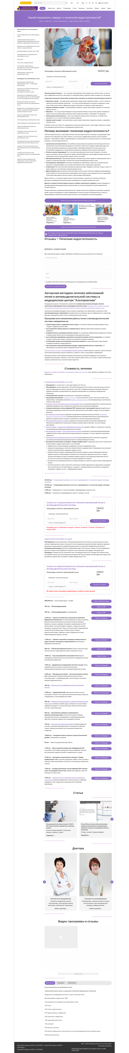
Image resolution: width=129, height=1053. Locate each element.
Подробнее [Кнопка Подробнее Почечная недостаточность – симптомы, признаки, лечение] (67, 223)
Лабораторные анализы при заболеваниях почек (25, 73)
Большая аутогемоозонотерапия (62, 724)
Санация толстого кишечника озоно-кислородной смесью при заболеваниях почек (28, 147)
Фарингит (48, 809)
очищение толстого (69, 398)
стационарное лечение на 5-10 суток (76, 372)
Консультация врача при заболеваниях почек (28, 35)
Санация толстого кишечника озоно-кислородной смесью (65, 404)
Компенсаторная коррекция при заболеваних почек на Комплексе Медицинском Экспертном (26, 160)
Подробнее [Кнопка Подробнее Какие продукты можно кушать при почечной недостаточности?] (50, 223)
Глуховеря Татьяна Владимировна (95, 899)
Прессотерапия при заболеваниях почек (28, 123)
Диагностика (50, 983)
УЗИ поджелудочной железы (53, 1020)
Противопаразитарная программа (57, 421)
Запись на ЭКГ (101, 607)
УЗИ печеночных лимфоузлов (54, 1017)
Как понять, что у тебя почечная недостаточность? (87, 205)
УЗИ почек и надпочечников (53, 1009)
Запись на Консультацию (101, 601)
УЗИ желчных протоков (52, 1028)
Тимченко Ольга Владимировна (60, 899)
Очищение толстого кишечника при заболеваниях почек (27, 137)
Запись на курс (101, 656)
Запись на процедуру (101, 665)
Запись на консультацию (101, 693)
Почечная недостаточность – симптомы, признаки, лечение (69, 219)
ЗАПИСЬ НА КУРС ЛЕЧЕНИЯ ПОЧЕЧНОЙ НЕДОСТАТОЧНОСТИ (78, 200)
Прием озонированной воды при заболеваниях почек (26, 127)
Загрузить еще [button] (78, 974)
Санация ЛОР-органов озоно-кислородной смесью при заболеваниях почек (28, 154)
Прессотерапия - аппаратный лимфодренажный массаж (64, 427)
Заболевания (72, 983)
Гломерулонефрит (50, 804)
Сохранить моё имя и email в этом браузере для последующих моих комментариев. (71, 282)
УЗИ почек (48, 1006)
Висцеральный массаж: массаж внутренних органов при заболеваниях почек (28, 103)
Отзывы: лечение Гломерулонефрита (90, 802)
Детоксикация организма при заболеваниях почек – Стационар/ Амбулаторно (27, 83)
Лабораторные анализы (52, 1035)
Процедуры (60, 983)
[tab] (78, 234)
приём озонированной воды (79, 400)
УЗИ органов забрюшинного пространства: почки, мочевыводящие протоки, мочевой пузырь (72, 1031)
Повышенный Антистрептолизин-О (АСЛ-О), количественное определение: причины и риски (60, 826)
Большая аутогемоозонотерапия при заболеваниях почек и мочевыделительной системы (27, 90)
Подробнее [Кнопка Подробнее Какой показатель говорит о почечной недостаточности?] (101, 221)
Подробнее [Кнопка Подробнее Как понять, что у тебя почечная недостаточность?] (83, 208)
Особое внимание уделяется (64, 351)
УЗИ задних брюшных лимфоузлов (55, 1013)
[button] (44, 214)
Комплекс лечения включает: (56, 77)
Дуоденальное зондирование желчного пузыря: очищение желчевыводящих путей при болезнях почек (28, 110)
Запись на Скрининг (101, 618)
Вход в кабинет (103, 3)
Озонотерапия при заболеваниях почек (28, 120)
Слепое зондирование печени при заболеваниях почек (27, 115)
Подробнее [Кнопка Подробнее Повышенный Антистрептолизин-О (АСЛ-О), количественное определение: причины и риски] (50, 835)
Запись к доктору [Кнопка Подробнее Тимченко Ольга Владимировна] (61, 908)
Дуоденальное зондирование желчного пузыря (61, 438)
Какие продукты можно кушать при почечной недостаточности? (51, 219)
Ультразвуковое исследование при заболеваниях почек (61, 1002)
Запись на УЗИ (101, 649)
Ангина (48, 802)
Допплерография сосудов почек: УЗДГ (56, 998)
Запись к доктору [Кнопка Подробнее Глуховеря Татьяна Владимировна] (95, 908)
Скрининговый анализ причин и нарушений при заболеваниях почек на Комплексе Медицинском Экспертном (28, 41)
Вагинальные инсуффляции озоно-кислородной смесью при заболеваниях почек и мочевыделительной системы (28, 96)
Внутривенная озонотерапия (55, 414)
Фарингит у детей (50, 811)
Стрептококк (49, 806)
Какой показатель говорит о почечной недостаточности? (102, 218)
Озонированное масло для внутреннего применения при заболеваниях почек (28, 142)
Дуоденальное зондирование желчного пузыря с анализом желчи (64, 995)
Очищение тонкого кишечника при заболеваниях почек (27, 132)
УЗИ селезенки (49, 1024)
